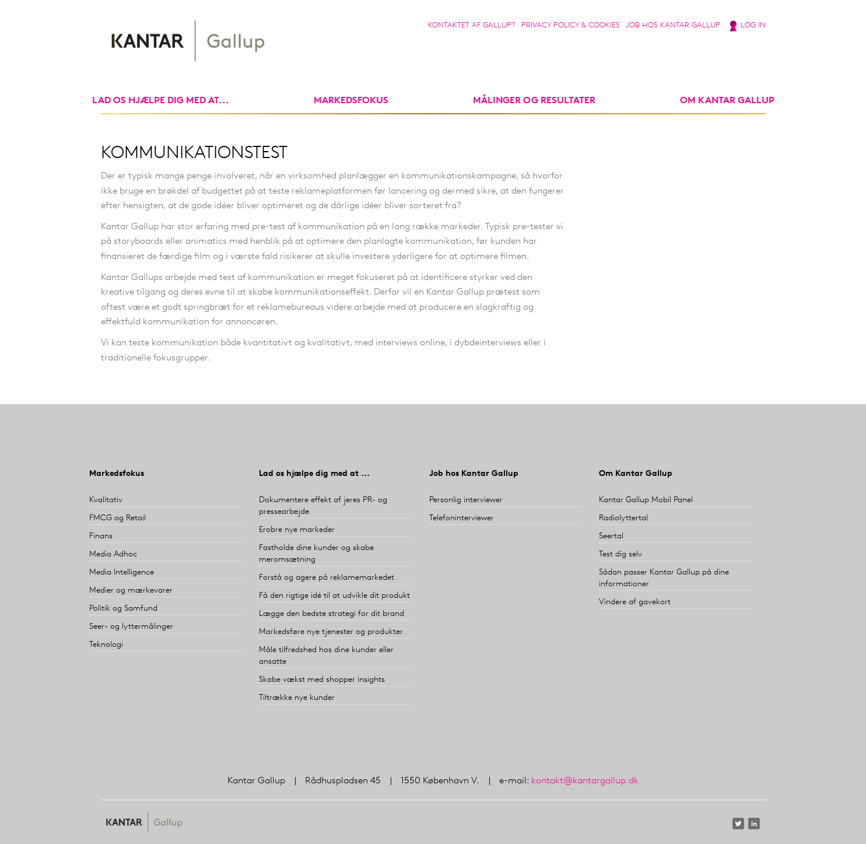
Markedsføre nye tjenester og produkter (331, 632)
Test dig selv (620, 554)
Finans (101, 536)
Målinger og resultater (534, 101)
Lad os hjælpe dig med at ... (314, 474)
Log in (753, 25)
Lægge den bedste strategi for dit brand (331, 614)
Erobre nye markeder (297, 530)
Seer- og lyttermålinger (131, 626)
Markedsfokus (116, 474)
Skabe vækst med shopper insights (322, 679)
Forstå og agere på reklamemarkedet (326, 577)
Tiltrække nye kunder (297, 698)
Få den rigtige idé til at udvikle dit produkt (334, 595)
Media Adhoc (113, 554)
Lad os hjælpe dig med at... (160, 101)
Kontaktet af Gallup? (472, 25)
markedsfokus (351, 101)
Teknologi (106, 644)
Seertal (611, 536)
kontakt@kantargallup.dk (585, 781)
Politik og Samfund (123, 608)
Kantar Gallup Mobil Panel (646, 500)
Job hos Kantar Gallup (673, 25)
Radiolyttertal (623, 518)
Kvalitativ (105, 500)
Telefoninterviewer (461, 518)
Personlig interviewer (466, 500)
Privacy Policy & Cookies (570, 25)
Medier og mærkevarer (131, 590)
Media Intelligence (121, 572)
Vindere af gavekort (635, 602)
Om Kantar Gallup (727, 101)
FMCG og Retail (117, 518)
